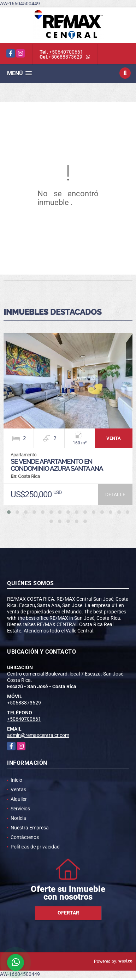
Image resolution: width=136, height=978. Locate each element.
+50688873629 (65, 57)
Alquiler (19, 799)
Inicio (16, 780)
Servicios (20, 808)
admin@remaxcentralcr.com (38, 735)
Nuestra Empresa (30, 827)
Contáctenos (25, 837)
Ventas (18, 789)
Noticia (18, 818)
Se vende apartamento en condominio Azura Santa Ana (57, 465)
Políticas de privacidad (35, 847)
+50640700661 (66, 52)
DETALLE (115, 494)
